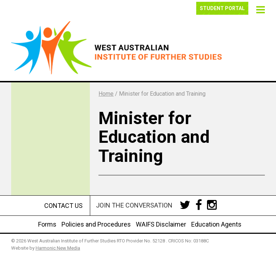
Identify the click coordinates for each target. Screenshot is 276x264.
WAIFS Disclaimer (161, 224)
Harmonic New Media (58, 248)
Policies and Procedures (96, 224)
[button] (259, 8)
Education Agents (216, 224)
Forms (47, 224)
